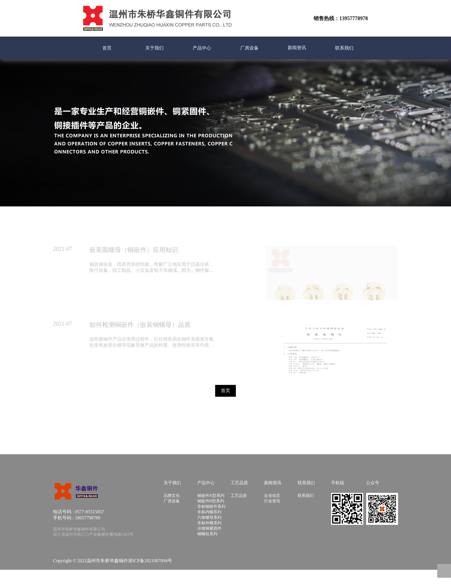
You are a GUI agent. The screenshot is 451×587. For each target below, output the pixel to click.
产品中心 (202, 47)
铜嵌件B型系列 (210, 501)
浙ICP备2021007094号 (150, 560)
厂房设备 (249, 47)
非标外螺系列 (209, 523)
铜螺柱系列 (207, 534)
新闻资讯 (297, 47)
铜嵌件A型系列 (210, 495)
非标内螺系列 (209, 512)
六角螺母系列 (209, 517)
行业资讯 (272, 501)
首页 (107, 47)
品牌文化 (172, 495)
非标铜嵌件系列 (211, 506)
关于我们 (154, 47)
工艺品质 (239, 495)
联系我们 (344, 47)
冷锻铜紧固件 (209, 528)
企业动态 (272, 495)
